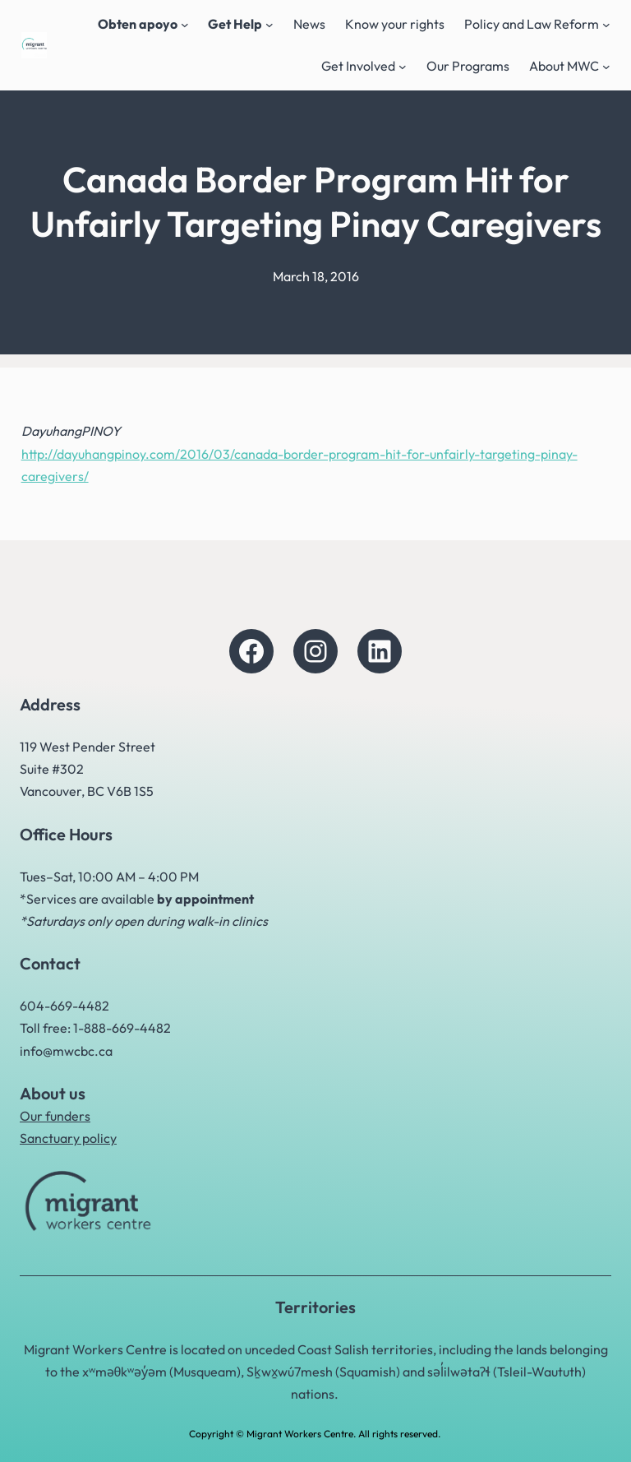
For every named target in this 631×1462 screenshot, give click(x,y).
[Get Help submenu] (269, 25)
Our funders (55, 1116)
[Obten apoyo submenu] (185, 25)
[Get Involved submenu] (402, 66)
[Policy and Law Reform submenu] (606, 25)
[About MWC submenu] (606, 66)
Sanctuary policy (68, 1138)
